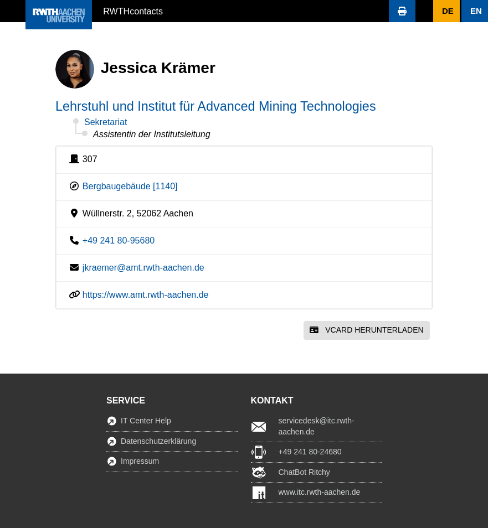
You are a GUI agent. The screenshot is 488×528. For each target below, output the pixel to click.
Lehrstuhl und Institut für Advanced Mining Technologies (215, 106)
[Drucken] (402, 11)
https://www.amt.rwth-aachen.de (146, 294)
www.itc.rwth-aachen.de (320, 492)
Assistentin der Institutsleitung (151, 134)
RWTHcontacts (133, 10)
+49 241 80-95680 (119, 240)
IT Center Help (146, 420)
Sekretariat (105, 122)
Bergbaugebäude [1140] (130, 186)
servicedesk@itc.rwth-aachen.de (317, 426)
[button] (13, 11)
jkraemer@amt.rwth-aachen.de (143, 267)
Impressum (140, 461)
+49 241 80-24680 (310, 451)
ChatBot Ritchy (304, 472)
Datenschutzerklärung (158, 441)
